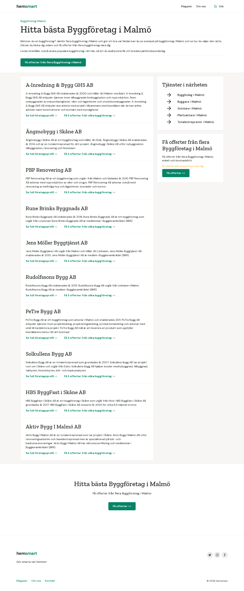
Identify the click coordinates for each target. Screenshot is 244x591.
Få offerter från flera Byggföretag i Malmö (53, 62)
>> (41, 115)
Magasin (186, 6)
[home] (26, 6)
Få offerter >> (176, 173)
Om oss (201, 6)
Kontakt (50, 581)
